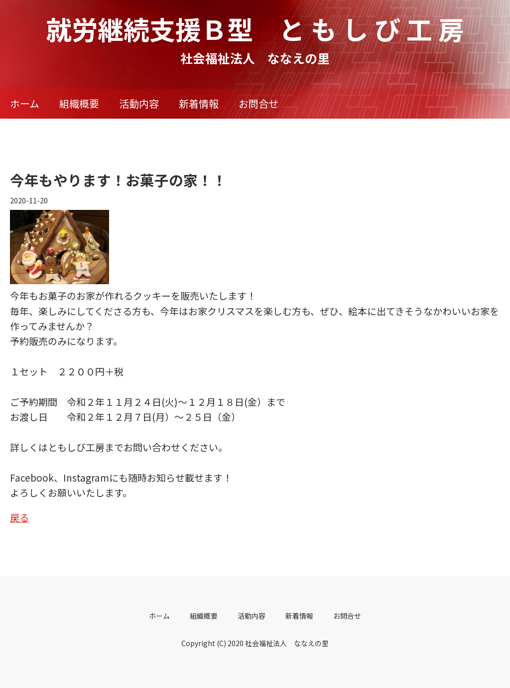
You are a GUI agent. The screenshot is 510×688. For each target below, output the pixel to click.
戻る (19, 517)
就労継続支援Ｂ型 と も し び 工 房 (255, 28)
